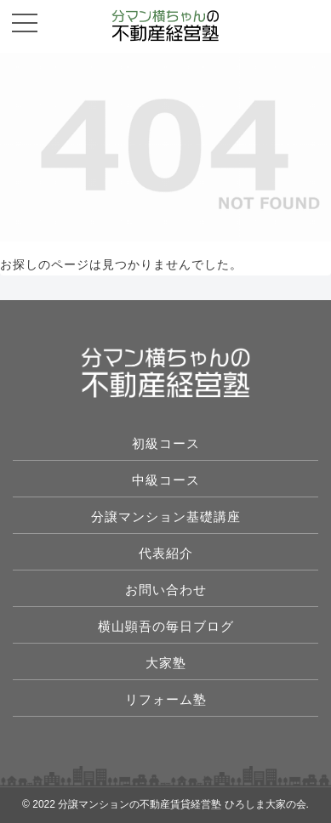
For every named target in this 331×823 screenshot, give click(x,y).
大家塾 (166, 663)
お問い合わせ (166, 589)
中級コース (166, 480)
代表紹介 (166, 553)
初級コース (166, 443)
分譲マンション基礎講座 (166, 516)
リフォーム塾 (166, 699)
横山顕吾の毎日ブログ (166, 626)
